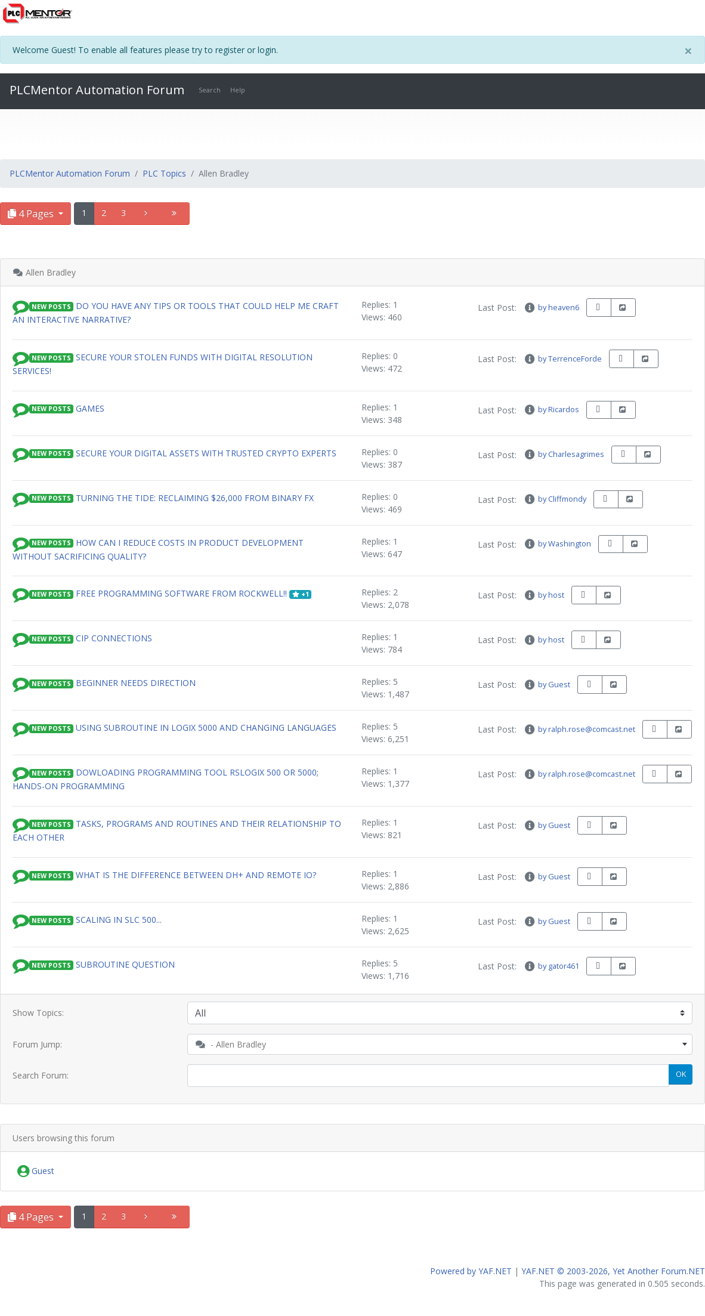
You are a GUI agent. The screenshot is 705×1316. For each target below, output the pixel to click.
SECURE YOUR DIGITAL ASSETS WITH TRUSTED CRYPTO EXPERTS (206, 452)
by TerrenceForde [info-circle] (562, 358)
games (90, 407)
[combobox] (440, 1044)
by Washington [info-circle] (557, 543)
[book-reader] (598, 307)
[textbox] (440, 1044)
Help (237, 89)
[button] (21, 305)
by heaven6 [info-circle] (551, 307)
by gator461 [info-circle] (551, 965)
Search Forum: (41, 1075)
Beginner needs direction (136, 682)
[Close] (688, 50)
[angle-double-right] (175, 213)
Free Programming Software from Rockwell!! (181, 593)
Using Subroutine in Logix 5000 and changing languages (206, 727)
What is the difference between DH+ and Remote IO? (196, 875)
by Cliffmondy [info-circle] (554, 498)
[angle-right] (147, 213)
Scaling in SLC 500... (119, 919)
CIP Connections (114, 638)
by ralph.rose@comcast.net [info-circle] (579, 729)
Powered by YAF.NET (471, 1271)
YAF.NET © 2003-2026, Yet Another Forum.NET (613, 1271)
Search (210, 89)
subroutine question (125, 964)
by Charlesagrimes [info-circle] (563, 454)
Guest (35, 1171)
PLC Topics (164, 173)
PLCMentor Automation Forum (97, 90)
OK (681, 1073)
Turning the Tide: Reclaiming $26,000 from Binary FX (195, 497)
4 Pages (32, 213)
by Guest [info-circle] (546, 684)
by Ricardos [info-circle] (551, 409)
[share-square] (623, 307)
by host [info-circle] (543, 594)
